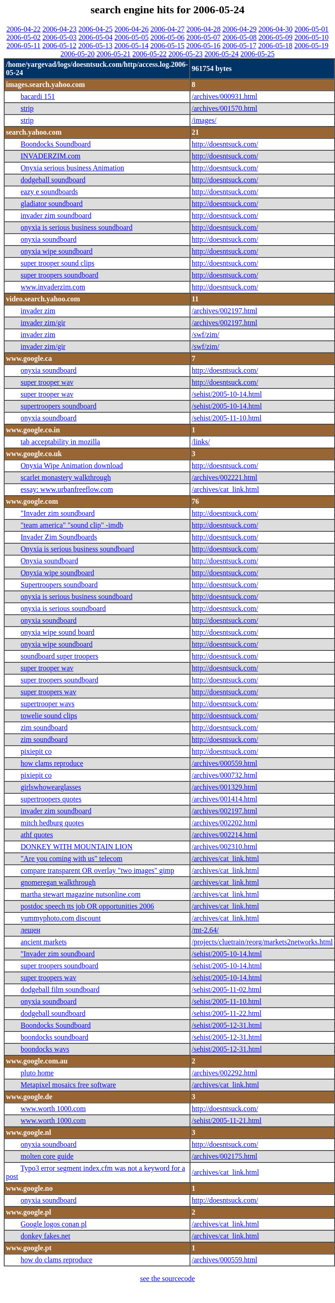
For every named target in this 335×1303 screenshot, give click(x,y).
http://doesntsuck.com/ (225, 144)
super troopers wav (48, 692)
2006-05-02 (23, 37)
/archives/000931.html (225, 96)
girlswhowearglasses (51, 787)
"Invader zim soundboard (58, 513)
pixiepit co (36, 751)
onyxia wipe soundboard (56, 251)
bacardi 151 (38, 96)
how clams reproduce (52, 763)
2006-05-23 (185, 54)
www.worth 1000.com (53, 1108)
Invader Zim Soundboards (59, 537)
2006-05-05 (131, 37)
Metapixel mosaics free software (68, 1085)
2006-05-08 (239, 37)
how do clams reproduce (56, 1260)
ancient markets (44, 942)
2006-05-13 (95, 45)
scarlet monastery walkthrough (66, 477)
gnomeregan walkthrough (58, 882)
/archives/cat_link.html (225, 489)
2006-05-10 (311, 37)
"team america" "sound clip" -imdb (72, 525)
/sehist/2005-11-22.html (227, 1013)
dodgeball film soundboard (60, 989)
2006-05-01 (311, 29)
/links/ (201, 442)
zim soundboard (44, 727)
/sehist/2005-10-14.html (227, 394)
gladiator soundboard (52, 203)
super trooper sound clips (57, 263)
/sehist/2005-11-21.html (227, 1120)
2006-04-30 (276, 29)
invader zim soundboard (56, 215)
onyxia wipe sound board (57, 632)
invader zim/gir (43, 323)
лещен (30, 930)
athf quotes (37, 835)
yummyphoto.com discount (61, 918)
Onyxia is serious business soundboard (77, 549)
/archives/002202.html (225, 823)
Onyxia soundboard (49, 561)
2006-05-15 (167, 45)
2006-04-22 (23, 29)
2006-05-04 (95, 37)
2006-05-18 (275, 45)
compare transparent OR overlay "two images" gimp (97, 870)
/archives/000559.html (225, 763)
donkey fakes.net (45, 1236)
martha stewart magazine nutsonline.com (80, 894)
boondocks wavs (45, 1049)
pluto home (37, 1073)
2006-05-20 (77, 54)
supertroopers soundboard (59, 406)
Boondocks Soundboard (56, 144)
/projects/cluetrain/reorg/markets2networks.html (262, 942)
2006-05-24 (222, 54)
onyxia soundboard (48, 239)
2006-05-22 (149, 54)
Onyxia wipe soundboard (57, 573)
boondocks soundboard (54, 1037)
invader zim (38, 311)
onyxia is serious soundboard (63, 608)
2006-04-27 (168, 29)
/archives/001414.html (225, 799)
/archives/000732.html (225, 775)
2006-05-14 (131, 45)
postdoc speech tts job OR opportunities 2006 (87, 906)
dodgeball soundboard (53, 180)
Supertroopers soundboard (59, 585)
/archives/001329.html (225, 787)
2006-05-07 (203, 37)
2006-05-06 (168, 37)
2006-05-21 (114, 54)
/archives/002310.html (225, 846)
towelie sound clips (49, 716)
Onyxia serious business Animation (72, 168)
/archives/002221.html (225, 477)
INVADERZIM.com (51, 156)
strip (27, 108)
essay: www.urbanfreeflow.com (67, 489)
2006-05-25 (257, 54)
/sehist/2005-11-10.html (227, 418)
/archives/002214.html (225, 835)
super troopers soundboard (59, 275)
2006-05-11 (23, 45)
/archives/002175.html (225, 1156)
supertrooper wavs (48, 704)
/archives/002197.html (225, 311)
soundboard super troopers (59, 656)
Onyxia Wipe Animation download (72, 465)
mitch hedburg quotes (52, 823)
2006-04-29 (239, 29)
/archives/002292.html (225, 1073)
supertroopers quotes (51, 799)
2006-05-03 (60, 37)
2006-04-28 (203, 29)
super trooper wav (47, 382)
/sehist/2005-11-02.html (227, 989)
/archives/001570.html (225, 108)
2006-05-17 (239, 45)
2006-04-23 (60, 29)
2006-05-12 (59, 45)
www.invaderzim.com (53, 287)
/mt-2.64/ (205, 930)
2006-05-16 (203, 45)
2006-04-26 (131, 29)
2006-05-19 (311, 45)
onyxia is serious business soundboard (76, 227)
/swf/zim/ (205, 334)
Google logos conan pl (53, 1224)
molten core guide (47, 1156)
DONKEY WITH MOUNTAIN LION (76, 846)
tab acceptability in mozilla (60, 442)
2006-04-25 (95, 29)
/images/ (204, 120)
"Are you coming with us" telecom (71, 858)
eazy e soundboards (49, 192)
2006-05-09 (276, 37)
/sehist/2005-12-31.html (227, 1025)
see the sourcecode (167, 1278)
